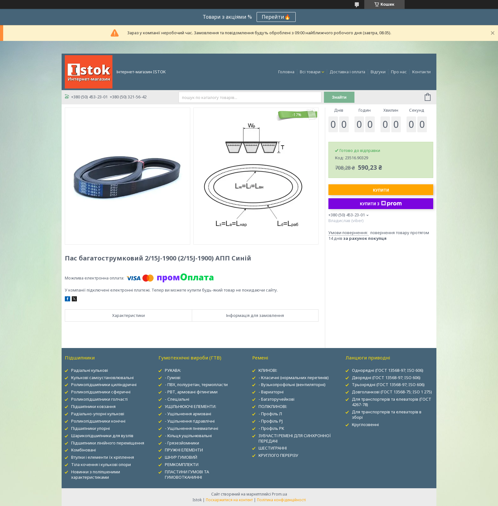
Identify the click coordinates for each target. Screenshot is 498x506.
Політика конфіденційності (281, 500)
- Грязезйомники (182, 443)
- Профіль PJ (271, 421)
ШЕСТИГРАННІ (273, 448)
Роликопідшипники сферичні (101, 392)
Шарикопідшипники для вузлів (102, 435)
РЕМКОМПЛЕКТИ (182, 464)
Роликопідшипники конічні (98, 421)
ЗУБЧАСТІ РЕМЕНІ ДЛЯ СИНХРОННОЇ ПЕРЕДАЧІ (295, 438)
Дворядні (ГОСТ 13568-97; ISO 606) (386, 377)
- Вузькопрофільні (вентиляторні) (292, 384)
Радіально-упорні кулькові (97, 414)
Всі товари (310, 72)
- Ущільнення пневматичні (191, 428)
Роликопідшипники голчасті (99, 399)
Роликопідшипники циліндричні (104, 384)
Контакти (421, 72)
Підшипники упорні (90, 428)
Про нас (399, 72)
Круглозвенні (365, 424)
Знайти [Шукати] (339, 97)
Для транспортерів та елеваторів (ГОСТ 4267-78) (391, 401)
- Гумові (172, 377)
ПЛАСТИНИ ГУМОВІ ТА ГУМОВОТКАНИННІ (187, 474)
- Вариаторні (271, 392)
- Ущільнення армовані (188, 414)
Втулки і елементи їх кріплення (102, 457)
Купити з (381, 204)
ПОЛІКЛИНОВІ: (273, 406)
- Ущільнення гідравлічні (190, 421)
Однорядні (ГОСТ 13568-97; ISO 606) (387, 370)
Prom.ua (279, 494)
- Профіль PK (271, 428)
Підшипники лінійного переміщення (107, 443)
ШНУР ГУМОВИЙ (181, 457)
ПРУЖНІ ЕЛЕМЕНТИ (184, 450)
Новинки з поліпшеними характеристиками (95, 474)
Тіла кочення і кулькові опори (101, 464)
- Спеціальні (177, 399)
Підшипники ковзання (93, 406)
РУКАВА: (173, 370)
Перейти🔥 (276, 16)
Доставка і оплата (347, 72)
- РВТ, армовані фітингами (191, 392)
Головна (286, 72)
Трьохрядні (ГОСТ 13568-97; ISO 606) (388, 384)
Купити (381, 190)
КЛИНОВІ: (268, 370)
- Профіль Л (270, 414)
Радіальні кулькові (89, 370)
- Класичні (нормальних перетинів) (294, 377)
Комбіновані (83, 450)
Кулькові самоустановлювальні (102, 377)
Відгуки (378, 72)
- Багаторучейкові (276, 399)
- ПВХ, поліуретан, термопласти (196, 384)
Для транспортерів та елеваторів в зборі (386, 414)
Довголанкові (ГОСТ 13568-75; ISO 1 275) (392, 392)
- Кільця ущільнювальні (188, 435)
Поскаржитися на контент (229, 500)
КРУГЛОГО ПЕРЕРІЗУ (278, 455)
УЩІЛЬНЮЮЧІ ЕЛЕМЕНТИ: (190, 406)
